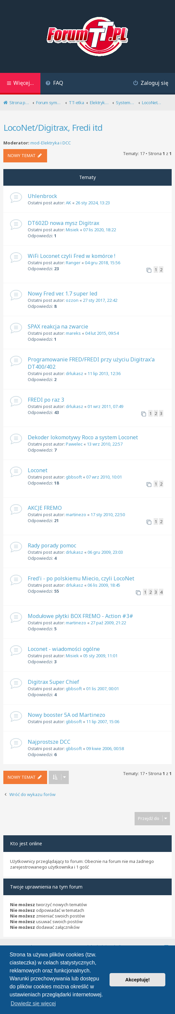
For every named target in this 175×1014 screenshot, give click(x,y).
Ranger (73, 263)
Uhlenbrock (42, 196)
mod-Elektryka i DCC (50, 143)
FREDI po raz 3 (46, 399)
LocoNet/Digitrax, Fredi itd (53, 127)
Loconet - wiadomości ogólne (64, 649)
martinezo (76, 514)
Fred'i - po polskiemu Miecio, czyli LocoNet (81, 578)
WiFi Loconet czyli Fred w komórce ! (71, 256)
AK (68, 203)
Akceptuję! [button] (137, 979)
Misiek (72, 230)
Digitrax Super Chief (53, 682)
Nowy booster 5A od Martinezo (66, 714)
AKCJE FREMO (45, 507)
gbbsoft (74, 477)
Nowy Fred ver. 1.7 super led (62, 293)
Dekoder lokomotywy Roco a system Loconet (83, 437)
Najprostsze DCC (49, 741)
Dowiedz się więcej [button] (33, 1003)
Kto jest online (26, 843)
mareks (73, 333)
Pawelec (74, 444)
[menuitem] (54, 84)
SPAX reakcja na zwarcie (58, 326)
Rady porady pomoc (52, 545)
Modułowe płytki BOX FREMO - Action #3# (80, 616)
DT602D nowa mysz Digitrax (63, 223)
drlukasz (74, 373)
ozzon (72, 300)
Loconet (37, 470)
